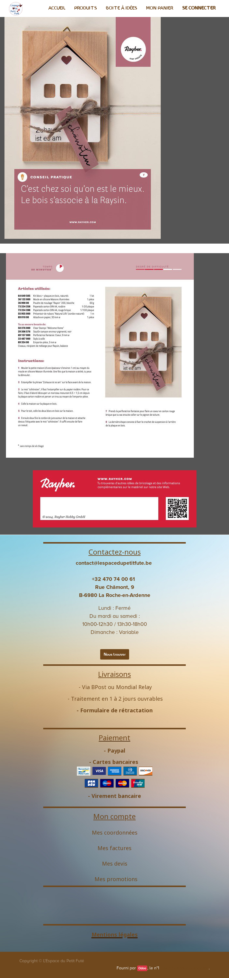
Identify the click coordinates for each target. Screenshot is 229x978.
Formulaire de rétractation (116, 710)
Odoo (142, 968)
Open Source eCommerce (184, 968)
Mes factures (114, 848)
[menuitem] (57, 8)
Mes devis (114, 863)
